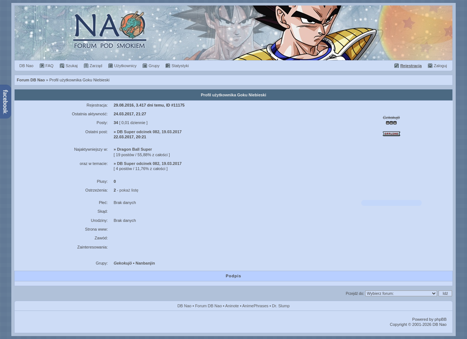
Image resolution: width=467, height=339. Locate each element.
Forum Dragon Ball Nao (233, 32)
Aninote (232, 306)
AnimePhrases (255, 306)
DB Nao (184, 306)
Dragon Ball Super (134, 149)
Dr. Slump (281, 306)
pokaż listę (128, 190)
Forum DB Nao (208, 306)
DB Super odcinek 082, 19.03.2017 (149, 132)
